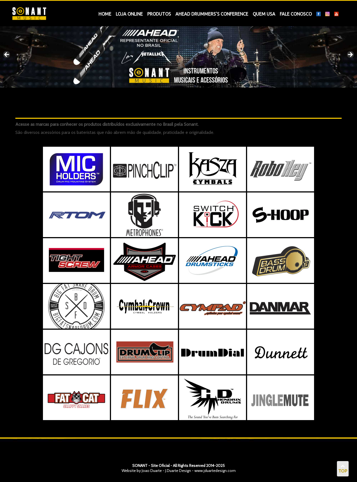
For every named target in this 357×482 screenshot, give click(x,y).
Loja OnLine (129, 13)
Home (104, 13)
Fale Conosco (296, 13)
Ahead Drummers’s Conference (211, 13)
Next (350, 55)
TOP (342, 469)
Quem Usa (264, 13)
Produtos (159, 13)
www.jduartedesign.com (215, 470)
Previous (7, 55)
